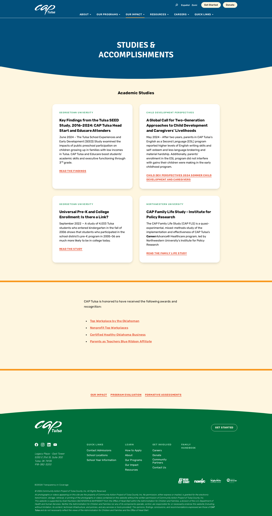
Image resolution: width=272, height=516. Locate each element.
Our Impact (99, 394)
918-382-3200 (43, 464)
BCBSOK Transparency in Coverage (52, 485)
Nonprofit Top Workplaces (109, 327)
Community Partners (159, 461)
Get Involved (162, 444)
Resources (131, 469)
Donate (230, 4)
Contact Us (159, 467)
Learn (129, 444)
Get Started (211, 4)
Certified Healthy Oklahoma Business (118, 334)
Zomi (194, 5)
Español (185, 5)
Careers (157, 450)
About (129, 455)
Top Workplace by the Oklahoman (114, 321)
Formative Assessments (163, 394)
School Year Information (101, 460)
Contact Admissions (99, 450)
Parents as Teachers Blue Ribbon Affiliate (121, 341)
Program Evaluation (126, 394)
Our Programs (133, 460)
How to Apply (133, 450)
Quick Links (95, 444)
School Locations (97, 455)
